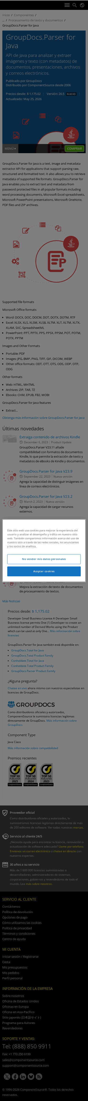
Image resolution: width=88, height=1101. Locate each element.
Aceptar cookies (44, 571)
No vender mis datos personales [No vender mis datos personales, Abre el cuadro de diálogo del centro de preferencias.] (44, 559)
